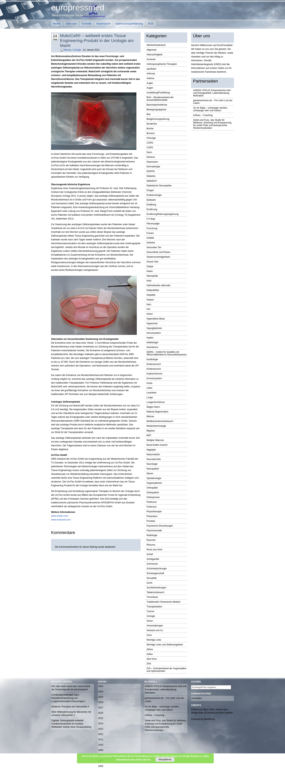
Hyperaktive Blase (156, 318)
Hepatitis (151, 295)
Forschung (152, 228)
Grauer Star (153, 261)
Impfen (150, 337)
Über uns (71, 23)
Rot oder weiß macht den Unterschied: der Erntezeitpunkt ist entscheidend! (70, 688)
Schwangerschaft (155, 573)
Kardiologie (152, 359)
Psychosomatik (154, 530)
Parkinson (152, 502)
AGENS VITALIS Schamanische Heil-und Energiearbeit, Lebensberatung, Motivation (212, 93)
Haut (149, 280)
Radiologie (152, 535)
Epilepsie (151, 200)
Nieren (150, 473)
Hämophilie (152, 276)
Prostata (151, 521)
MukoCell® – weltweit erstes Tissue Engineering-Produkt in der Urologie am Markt (97, 40)
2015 (100, 718)
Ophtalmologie (154, 478)
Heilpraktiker (153, 290)
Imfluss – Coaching (203, 115)
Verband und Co (155, 630)
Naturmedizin (153, 454)
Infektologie (152, 342)
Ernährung (152, 209)
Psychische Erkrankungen (160, 525)
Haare (150, 271)
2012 (100, 734)
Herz (149, 304)
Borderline (152, 123)
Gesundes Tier (154, 247)
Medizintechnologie (156, 426)
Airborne (195, 709)
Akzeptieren (165, 759)
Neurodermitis (154, 459)
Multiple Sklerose (155, 440)
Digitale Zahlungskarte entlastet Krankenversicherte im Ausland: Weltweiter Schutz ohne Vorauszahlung (71, 723)
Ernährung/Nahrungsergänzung (163, 214)
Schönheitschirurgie (157, 568)
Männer (67, 49)
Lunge (150, 397)
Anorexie (151, 59)
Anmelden (196, 698)
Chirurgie (151, 138)
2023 (100, 691)
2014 (100, 723)
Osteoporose (153, 497)
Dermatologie (153, 166)
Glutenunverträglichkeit (158, 257)
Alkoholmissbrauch (156, 45)
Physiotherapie (154, 511)
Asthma (150, 78)
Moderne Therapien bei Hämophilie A (70, 706)
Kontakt (86, 23)
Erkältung (151, 204)
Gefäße (150, 238)
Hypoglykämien (154, 328)
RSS (151, 23)
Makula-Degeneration (157, 411)
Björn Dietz (209, 709)
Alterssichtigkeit (154, 54)
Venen (150, 621)
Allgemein (152, 49)
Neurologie (152, 464)
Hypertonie (152, 323)
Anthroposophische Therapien (162, 64)
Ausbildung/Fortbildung (158, 92)
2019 (100, 697)
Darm (149, 152)
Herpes (150, 299)
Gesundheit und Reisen (158, 252)
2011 (100, 739)
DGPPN (151, 171)
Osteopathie (153, 492)
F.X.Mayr (151, 219)
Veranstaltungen (155, 625)
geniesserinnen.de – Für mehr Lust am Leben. (212, 101)
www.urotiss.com (59, 516)
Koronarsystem (154, 378)
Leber (149, 388)
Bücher (150, 128)
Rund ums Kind (154, 549)
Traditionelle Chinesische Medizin (163, 602)
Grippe (150, 266)
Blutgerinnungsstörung (158, 119)
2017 (100, 707)
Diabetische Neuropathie (159, 185)
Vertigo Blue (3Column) (203, 712)
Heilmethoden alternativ (159, 285)
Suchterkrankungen (156, 587)
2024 (100, 686)
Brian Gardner (225, 712)
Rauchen (151, 540)
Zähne (150, 649)
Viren (149, 635)
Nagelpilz (151, 449)
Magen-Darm (153, 407)
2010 (100, 745)
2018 (100, 702)
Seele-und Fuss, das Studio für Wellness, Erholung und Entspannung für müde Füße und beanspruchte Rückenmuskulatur (212, 124)
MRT (149, 435)
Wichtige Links (154, 640)
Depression (152, 161)
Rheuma (151, 544)
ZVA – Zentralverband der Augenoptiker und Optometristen (167, 669)
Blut (149, 114)
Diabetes (151, 176)
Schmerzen (152, 563)
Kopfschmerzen (154, 373)
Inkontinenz (152, 347)
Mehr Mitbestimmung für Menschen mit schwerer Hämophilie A (71, 714)
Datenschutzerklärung (129, 23)
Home (57, 23)
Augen (150, 83)
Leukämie (151, 392)
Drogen (150, 190)
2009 (100, 750)
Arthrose (151, 73)
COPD (150, 142)
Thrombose (152, 597)
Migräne (151, 430)
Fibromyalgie (153, 223)
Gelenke (151, 242)
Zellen (150, 654)
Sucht (149, 583)
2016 (100, 713)
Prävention (152, 516)
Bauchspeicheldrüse (157, 104)
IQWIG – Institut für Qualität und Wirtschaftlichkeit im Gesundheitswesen (167, 353)
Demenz (151, 157)
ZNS (149, 663)
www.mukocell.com (60, 519)
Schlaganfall (153, 559)
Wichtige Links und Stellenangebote (165, 644)
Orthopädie (152, 487)
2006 (100, 766)
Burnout (151, 133)
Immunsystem (154, 333)
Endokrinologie (154, 195)
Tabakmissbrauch (155, 592)
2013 (100, 729)
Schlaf (150, 554)
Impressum (103, 23)
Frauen (150, 233)
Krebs (149, 383)
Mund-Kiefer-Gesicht (157, 445)
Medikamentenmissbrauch (160, 421)
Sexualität (152, 578)
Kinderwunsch (154, 364)
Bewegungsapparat (156, 109)
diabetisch (152, 181)
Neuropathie (153, 468)
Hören (150, 314)
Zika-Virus (152, 659)
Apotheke (151, 69)
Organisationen (154, 483)
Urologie (77, 49)
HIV (148, 309)
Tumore (150, 611)
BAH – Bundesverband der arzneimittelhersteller (160, 98)
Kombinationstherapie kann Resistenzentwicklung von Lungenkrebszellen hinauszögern (68, 698)
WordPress (209, 719)
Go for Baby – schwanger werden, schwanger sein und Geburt (210, 109)
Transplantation (154, 606)
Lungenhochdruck (156, 402)
